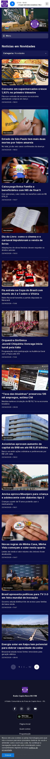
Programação (25, 734)
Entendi (8, 755)
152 (30, 667)
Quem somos (25, 729)
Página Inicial (25, 724)
